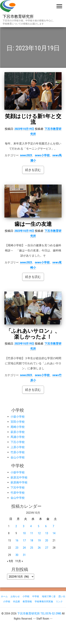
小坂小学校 (18, 416)
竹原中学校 (18, 492)
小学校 (26, 596)
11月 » (19, 561)
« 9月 (10, 561)
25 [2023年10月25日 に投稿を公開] (31, 547)
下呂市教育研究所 (18, 16)
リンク (59, 601)
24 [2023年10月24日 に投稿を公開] (24, 547)
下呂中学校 (18, 487)
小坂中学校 (18, 472)
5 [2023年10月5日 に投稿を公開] (38, 526)
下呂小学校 (18, 442)
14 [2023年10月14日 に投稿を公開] (54, 533)
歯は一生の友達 (33, 224)
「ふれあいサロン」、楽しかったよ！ (33, 334)
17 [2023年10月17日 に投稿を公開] (24, 540)
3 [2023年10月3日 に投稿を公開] (23, 526)
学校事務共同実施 (44, 601)
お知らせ (15, 596)
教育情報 (27, 601)
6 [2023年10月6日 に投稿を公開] (46, 526)
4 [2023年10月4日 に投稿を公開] (31, 526)
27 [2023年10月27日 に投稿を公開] (46, 547)
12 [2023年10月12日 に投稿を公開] (39, 533)
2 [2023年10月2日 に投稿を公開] (16, 526)
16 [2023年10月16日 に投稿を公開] (16, 540)
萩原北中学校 (19, 477)
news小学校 (42, 155)
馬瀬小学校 (18, 437)
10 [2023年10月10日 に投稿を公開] (24, 533)
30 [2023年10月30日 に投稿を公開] (16, 555)
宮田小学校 (18, 421)
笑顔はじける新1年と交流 (33, 119)
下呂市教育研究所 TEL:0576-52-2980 (39, 613)
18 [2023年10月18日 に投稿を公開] (31, 540)
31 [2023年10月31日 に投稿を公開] (24, 555)
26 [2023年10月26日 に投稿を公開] (39, 547)
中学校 (35, 596)
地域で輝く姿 (49, 596)
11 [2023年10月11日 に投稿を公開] (31, 533)
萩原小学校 (18, 432)
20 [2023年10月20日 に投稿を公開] (46, 540)
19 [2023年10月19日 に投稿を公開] (39, 540)
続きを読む (33, 170)
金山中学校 (18, 497)
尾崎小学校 (18, 427)
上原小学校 (18, 447)
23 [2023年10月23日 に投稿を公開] (16, 547)
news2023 (26, 155)
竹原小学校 (18, 452)
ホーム (4, 596)
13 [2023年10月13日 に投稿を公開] (46, 533)
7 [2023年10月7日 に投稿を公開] (53, 526)
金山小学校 (18, 457)
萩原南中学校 (19, 482)
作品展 (16, 601)
